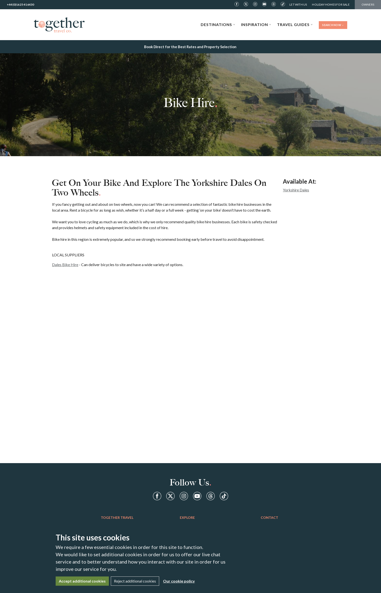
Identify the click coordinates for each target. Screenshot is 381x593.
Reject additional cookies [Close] (135, 581)
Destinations (218, 24)
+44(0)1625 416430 (20, 4)
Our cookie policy (179, 581)
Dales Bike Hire (65, 264)
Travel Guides (295, 24)
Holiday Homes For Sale (330, 4)
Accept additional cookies (82, 581)
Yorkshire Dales (296, 190)
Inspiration (256, 24)
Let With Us (298, 4)
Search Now (333, 25)
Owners (368, 4)
